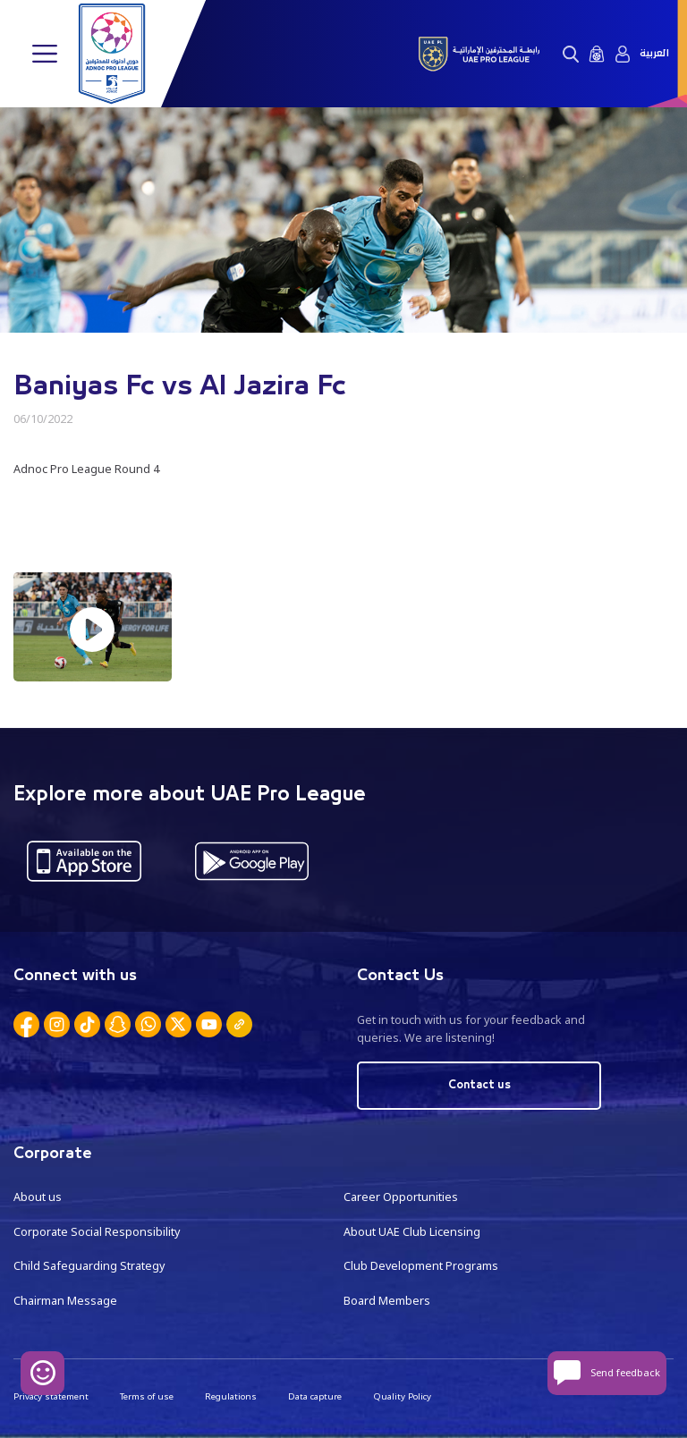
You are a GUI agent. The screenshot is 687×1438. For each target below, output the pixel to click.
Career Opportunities (401, 1197)
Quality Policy (402, 1396)
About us (37, 1197)
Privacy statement (51, 1396)
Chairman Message (65, 1300)
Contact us (479, 1085)
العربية (654, 53)
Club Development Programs (421, 1265)
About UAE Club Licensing (412, 1231)
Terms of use (147, 1396)
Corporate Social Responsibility (96, 1231)
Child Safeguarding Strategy (89, 1265)
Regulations (231, 1396)
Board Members (387, 1300)
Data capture (315, 1396)
